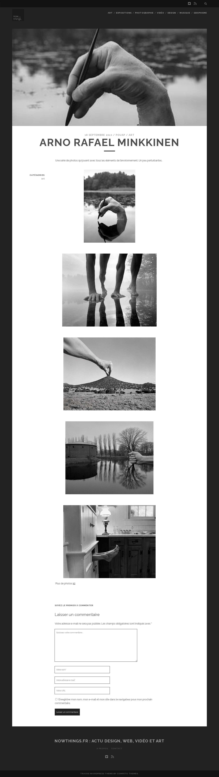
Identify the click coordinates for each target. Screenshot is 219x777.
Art (110, 13)
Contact (116, 748)
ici (74, 583)
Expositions (123, 13)
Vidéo (160, 13)
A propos (102, 748)
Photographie (144, 13)
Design (172, 13)
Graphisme (200, 13)
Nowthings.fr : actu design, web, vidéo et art (109, 741)
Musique (185, 13)
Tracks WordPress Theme (96, 773)
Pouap (120, 135)
